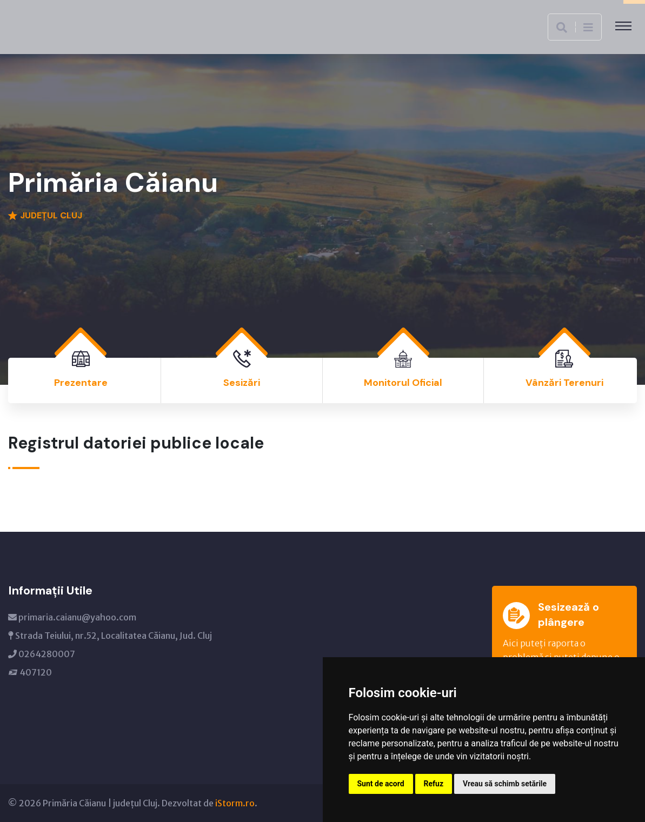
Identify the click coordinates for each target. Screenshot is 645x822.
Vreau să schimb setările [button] (505, 783)
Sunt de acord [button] (380, 783)
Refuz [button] (434, 783)
